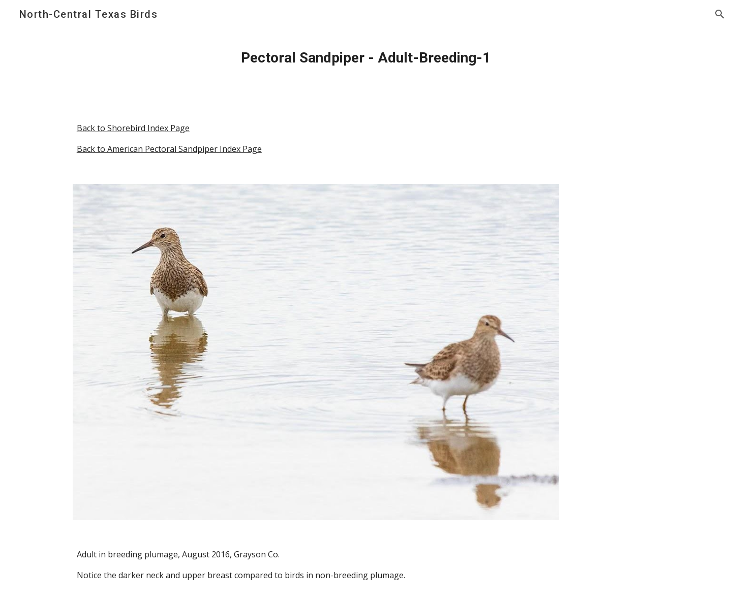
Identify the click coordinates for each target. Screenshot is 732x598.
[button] (720, 14)
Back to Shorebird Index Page (133, 128)
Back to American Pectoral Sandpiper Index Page (169, 148)
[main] (366, 58)
